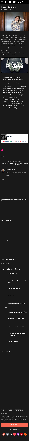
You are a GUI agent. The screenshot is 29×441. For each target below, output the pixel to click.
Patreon (6, 413)
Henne (3, 156)
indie (2, 9)
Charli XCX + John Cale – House (16, 326)
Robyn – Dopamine (12, 273)
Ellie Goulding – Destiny (14, 288)
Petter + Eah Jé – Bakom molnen (16, 318)
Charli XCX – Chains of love (6, 220)
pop (5, 9)
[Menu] (2, 2)
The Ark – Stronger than (14, 296)
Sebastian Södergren (10, 169)
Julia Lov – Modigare (13, 341)
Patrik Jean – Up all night (6, 240)
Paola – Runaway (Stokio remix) (8, 163)
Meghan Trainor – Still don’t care (7, 259)
